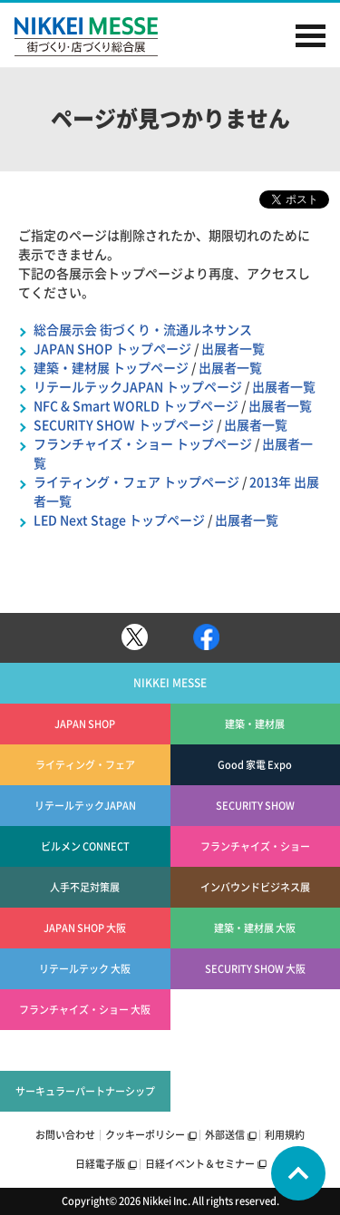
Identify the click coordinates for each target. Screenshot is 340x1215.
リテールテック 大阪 (85, 969)
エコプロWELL (255, 1050)
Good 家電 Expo (255, 765)
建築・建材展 (255, 724)
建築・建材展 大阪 (255, 928)
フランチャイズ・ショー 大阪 (85, 1010)
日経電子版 (100, 1164)
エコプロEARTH (255, 1010)
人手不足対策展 (85, 887)
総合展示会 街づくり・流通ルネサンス (143, 330)
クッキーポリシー (145, 1135)
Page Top (298, 1173)
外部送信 (225, 1135)
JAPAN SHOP (84, 724)
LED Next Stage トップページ (119, 520)
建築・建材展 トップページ (111, 368)
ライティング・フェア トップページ (136, 482)
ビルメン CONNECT (85, 846)
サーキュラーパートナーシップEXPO (85, 1099)
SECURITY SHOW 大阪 (255, 969)
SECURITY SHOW (255, 806)
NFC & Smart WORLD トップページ (136, 406)
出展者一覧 (233, 349)
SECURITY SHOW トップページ (124, 425)
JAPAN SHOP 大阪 (85, 928)
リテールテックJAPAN (85, 806)
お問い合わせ (65, 1135)
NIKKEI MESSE (105, 36)
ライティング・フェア (85, 765)
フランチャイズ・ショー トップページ (143, 444)
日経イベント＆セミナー (200, 1164)
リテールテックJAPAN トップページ (138, 387)
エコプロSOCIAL (85, 1050)
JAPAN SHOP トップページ (112, 349)
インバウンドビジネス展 (255, 887)
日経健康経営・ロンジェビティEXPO (255, 1090)
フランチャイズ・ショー (255, 846)
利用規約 (285, 1135)
